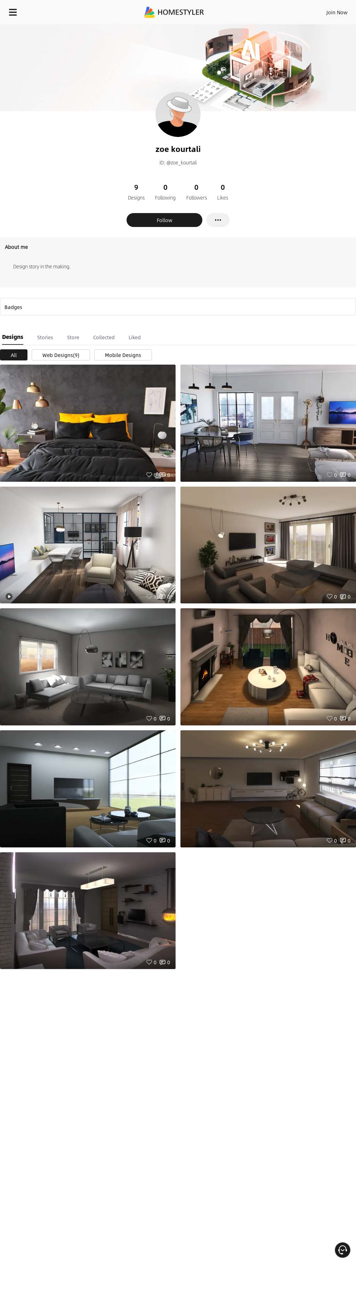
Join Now (337, 12)
